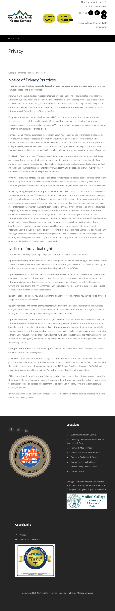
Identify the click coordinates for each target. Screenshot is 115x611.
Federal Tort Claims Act (27, 539)
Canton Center (75, 471)
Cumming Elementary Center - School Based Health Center (85, 441)
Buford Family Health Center (81, 434)
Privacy (20, 535)
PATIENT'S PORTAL (49, 18)
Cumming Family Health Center (82, 457)
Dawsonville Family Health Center (84, 452)
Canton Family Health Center (82, 462)
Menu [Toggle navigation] (13, 38)
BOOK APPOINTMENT (65, 18)
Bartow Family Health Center (81, 466)
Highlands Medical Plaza (79, 448)
